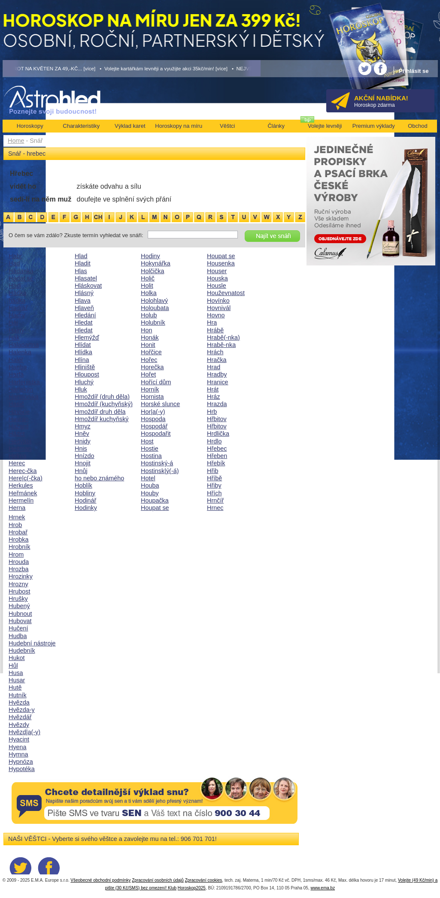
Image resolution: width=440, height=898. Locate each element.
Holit (147, 285)
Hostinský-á (157, 463)
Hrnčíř (215, 500)
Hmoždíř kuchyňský (102, 419)
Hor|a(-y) (153, 411)
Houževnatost (226, 292)
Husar (17, 680)
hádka (17, 300)
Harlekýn (21, 389)
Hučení (18, 628)
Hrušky (18, 598)
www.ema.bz (322, 888)
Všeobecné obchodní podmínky (100, 880)
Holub (149, 315)
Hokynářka (155, 263)
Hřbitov (217, 419)
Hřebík (216, 463)
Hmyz (83, 426)
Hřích (214, 493)
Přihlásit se (413, 71)
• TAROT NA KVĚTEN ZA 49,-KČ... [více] (49, 68)
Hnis (81, 448)
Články (276, 126)
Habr (15, 256)
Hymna (18, 754)
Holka (149, 292)
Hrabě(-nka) (223, 337)
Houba (150, 485)
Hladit (83, 263)
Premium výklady (373, 126)
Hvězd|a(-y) (24, 732)
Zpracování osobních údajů (158, 880)
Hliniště (85, 367)
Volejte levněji (325, 126)
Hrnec (215, 507)
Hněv (82, 433)
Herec (17, 463)
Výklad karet (130, 126)
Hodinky (86, 507)
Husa (16, 672)
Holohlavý (154, 300)
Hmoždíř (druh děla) (102, 396)
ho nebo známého (99, 478)
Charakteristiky (81, 126)
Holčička (152, 271)
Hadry (17, 315)
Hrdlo (214, 441)
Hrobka (18, 539)
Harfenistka (24, 382)
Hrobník (19, 546)
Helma (18, 455)
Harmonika (24, 396)
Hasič (16, 404)
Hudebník (22, 650)
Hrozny (18, 584)
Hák (14, 337)
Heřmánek (23, 493)
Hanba (18, 367)
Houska (217, 278)
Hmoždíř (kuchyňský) (104, 404)
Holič (148, 278)
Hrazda (217, 404)
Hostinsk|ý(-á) (160, 470)
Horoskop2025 (192, 888)
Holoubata (155, 307)
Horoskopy (30, 126)
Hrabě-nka (221, 344)
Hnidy (83, 441)
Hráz (213, 396)
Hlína (82, 359)
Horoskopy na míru (178, 126)
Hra (212, 322)
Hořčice (151, 352)
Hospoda (153, 419)
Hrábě (215, 330)
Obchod (418, 126)
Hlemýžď (87, 337)
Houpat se (155, 507)
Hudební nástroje (32, 643)
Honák (150, 337)
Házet (17, 433)
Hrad (213, 367)
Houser (217, 271)
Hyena (18, 747)
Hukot (17, 657)
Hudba (18, 636)
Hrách (215, 352)
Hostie (149, 448)
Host (147, 441)
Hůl (13, 665)
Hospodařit (156, 433)
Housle (216, 285)
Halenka (20, 352)
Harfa (16, 374)
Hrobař (18, 532)
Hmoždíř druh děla (100, 411)
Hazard (18, 426)
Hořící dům (156, 382)
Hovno (216, 315)
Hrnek (17, 517)
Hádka (18, 292)
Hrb (212, 411)
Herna (17, 507)
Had (14, 263)
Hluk (81, 389)
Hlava (83, 300)
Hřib (212, 470)
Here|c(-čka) (25, 478)
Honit (148, 344)
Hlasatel (86, 278)
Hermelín (21, 500)
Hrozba (18, 569)
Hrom (16, 554)
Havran (18, 419)
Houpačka (155, 500)
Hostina (151, 455)
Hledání (85, 315)
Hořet (148, 374)
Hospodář (154, 426)
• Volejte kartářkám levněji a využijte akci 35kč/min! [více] (164, 68)
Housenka (221, 263)
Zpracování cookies (203, 880)
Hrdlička (218, 433)
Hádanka (21, 271)
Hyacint (19, 739)
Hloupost (87, 374)
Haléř (16, 359)
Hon (146, 330)
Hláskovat (88, 285)
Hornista (152, 396)
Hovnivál (219, 307)
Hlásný (84, 292)
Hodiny (150, 256)
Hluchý (84, 382)
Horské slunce (160, 404)
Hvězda (19, 702)
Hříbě (214, 478)
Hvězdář (20, 717)
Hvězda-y (22, 709)
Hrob (15, 524)
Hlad (81, 256)
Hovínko (218, 300)
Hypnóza (21, 761)
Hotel (148, 478)
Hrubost (19, 591)
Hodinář (85, 500)
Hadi (15, 285)
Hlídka (83, 352)
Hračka (217, 359)
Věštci (227, 126)
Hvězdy (19, 724)
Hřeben (217, 455)
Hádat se (21, 278)
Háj (13, 322)
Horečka (152, 367)
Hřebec (217, 448)
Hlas (81, 271)
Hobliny (85, 493)
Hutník (18, 695)
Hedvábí (20, 441)
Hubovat (20, 621)
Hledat (84, 322)
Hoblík (83, 485)
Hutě (15, 687)
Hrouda (19, 561)
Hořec (149, 359)
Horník (150, 389)
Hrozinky (21, 576)
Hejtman (20, 448)
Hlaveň (84, 307)
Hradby (217, 374)
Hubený (19, 606)
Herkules (21, 485)
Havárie (19, 411)
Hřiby (214, 485)
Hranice (217, 382)
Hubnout (20, 613)
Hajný (16, 330)
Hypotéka (22, 768)
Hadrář (18, 307)
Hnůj (81, 470)
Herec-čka (23, 470)
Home (16, 140)
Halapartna (24, 344)
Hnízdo (84, 455)
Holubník (153, 322)
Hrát (212, 389)
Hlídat (83, 344)
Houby (150, 493)
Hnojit (83, 463)
